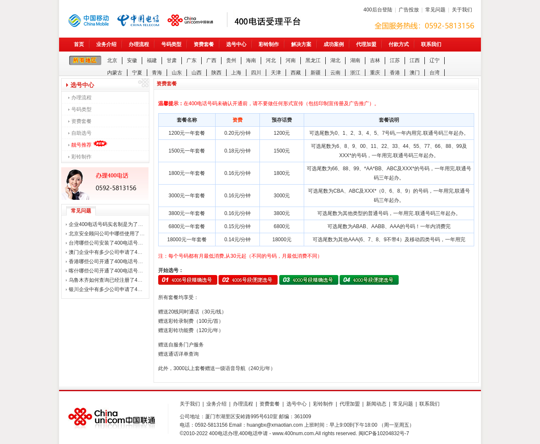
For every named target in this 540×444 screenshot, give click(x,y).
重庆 (375, 73)
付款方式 (399, 44)
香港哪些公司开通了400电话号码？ (108, 261)
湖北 (335, 60)
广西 (211, 60)
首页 (79, 44)
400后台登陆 (378, 10)
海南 (251, 60)
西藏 (296, 73)
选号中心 (236, 44)
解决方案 (301, 44)
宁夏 (137, 73)
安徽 (132, 60)
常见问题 (435, 10)
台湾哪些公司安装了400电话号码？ (108, 243)
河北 (271, 60)
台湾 (434, 73)
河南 (291, 60)
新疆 (315, 73)
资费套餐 (204, 44)
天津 (276, 73)
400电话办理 (223, 433)
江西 (415, 60)
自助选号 (81, 133)
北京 (112, 60)
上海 (236, 73)
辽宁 (434, 60)
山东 (177, 73)
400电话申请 (253, 433)
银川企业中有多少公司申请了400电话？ (113, 289)
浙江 (355, 73)
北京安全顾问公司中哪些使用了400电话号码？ (121, 234)
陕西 (216, 73)
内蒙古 (114, 73)
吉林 (375, 60)
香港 (395, 73)
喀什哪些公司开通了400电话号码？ (108, 271)
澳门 (415, 73)
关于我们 (462, 10)
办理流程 (139, 44)
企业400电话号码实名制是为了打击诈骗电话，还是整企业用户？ (141, 224)
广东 (191, 60)
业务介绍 (106, 44)
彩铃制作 (269, 44)
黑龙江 (313, 60)
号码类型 (171, 44)
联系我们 (431, 44)
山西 (197, 73)
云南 (335, 73)
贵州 (231, 60)
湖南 (355, 60)
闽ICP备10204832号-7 (384, 433)
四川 (256, 73)
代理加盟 (366, 44)
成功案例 (334, 44)
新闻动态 (376, 404)
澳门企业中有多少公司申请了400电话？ (113, 252)
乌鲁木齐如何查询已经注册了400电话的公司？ (121, 280)
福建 (152, 60)
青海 (157, 73)
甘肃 (172, 60)
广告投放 (409, 10)
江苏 (395, 60)
